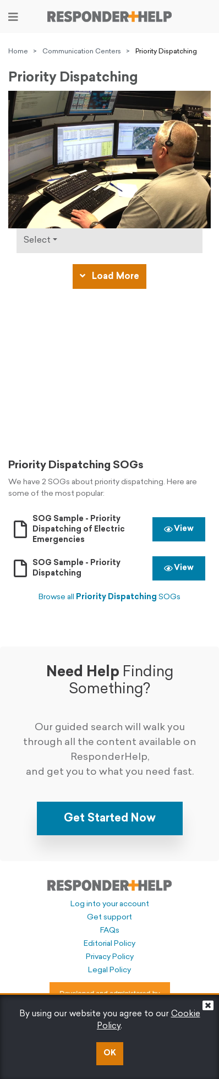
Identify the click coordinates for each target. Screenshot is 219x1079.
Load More (109, 276)
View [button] (179, 529)
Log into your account (109, 904)
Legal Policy (109, 970)
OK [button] (109, 1053)
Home (18, 51)
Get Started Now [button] (110, 818)
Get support (109, 917)
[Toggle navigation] (13, 17)
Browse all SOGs (109, 597)
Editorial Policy (109, 944)
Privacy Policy (110, 957)
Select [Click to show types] (37, 240)
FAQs (109, 931)
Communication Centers (81, 51)
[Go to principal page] (109, 16)
